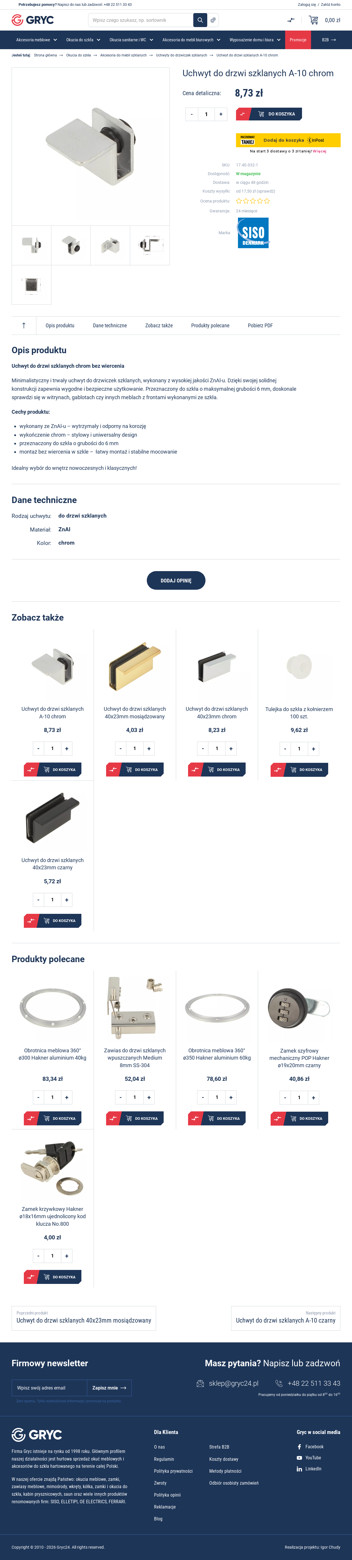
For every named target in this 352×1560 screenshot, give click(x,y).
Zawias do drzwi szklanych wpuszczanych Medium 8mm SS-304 (135, 1057)
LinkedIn (309, 1469)
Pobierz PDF (260, 325)
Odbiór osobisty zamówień (234, 1483)
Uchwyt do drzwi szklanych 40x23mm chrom (217, 712)
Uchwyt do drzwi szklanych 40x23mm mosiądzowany (135, 712)
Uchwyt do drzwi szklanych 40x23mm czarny (53, 863)
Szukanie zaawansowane (213, 20)
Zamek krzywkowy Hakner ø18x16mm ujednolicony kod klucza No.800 (52, 1216)
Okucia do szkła (78, 55)
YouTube (309, 1457)
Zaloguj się (307, 4)
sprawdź (266, 191)
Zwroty (160, 1483)
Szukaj (200, 20)
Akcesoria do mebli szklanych (123, 55)
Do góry (24, 326)
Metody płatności (225, 1471)
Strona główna (45, 55)
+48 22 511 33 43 (118, 4)
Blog (158, 1519)
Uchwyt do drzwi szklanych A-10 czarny (285, 1320)
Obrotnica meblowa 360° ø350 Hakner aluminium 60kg (217, 1054)
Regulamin (164, 1459)
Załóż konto (330, 4)
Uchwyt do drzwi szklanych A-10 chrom (53, 712)
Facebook (310, 1446)
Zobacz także (159, 325)
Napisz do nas (69, 4)
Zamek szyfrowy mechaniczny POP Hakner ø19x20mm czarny (299, 1058)
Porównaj (242, 114)
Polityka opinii (167, 1495)
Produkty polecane (210, 325)
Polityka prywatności (173, 1471)
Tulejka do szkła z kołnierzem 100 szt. (299, 712)
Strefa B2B (219, 1447)
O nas (159, 1447)
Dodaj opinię (176, 581)
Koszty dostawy (223, 1459)
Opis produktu (60, 325)
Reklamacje (165, 1507)
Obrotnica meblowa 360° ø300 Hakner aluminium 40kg (52, 1054)
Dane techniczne (110, 325)
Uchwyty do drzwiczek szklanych (181, 55)
